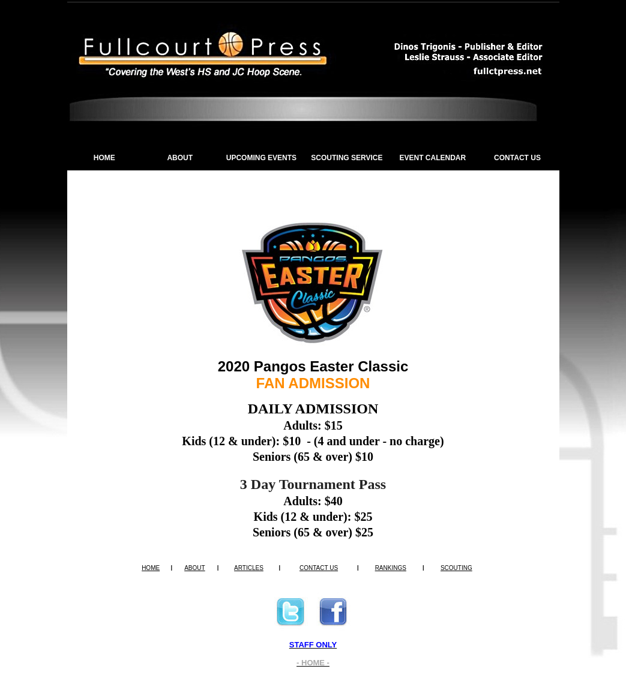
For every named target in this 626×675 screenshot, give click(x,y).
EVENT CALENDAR (433, 158)
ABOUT (180, 158)
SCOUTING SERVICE (346, 158)
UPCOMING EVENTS (261, 158)
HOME (104, 158)
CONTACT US (517, 158)
